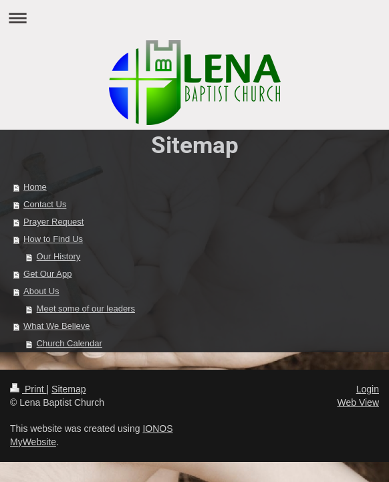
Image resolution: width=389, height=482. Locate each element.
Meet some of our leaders (86, 309)
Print (28, 389)
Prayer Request (53, 222)
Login (367, 389)
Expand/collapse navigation (194, 17)
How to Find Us (53, 239)
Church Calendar (69, 343)
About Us (41, 291)
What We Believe (56, 326)
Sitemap (68, 389)
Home (35, 187)
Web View (358, 402)
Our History (59, 256)
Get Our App (47, 274)
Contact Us (44, 204)
